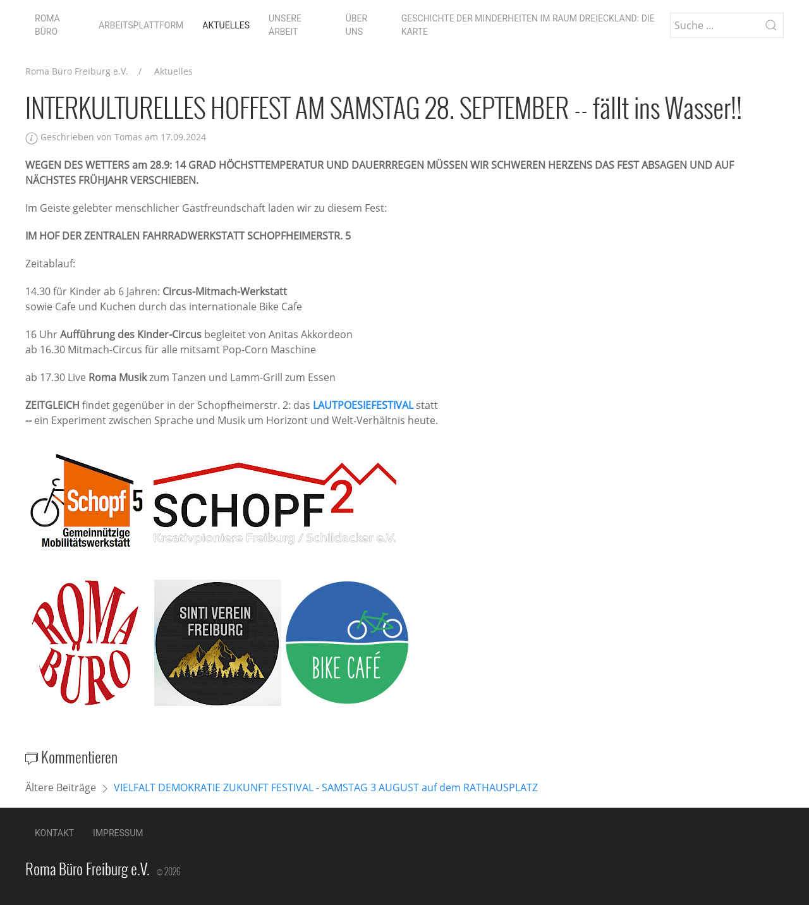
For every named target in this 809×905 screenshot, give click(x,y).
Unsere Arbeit (285, 25)
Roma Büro (47, 25)
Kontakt (54, 833)
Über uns (356, 25)
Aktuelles (226, 25)
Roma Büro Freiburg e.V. (76, 71)
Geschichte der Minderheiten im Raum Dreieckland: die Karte (528, 25)
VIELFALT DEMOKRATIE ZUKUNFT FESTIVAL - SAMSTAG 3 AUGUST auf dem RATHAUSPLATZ (326, 787)
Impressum (118, 833)
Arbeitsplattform (141, 25)
